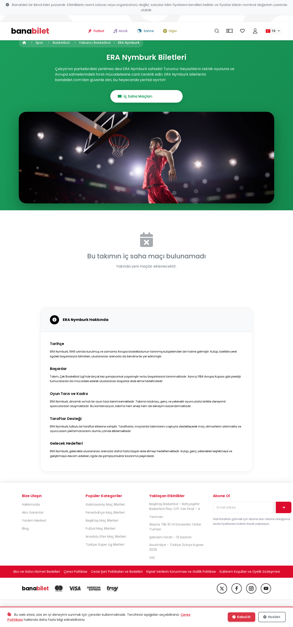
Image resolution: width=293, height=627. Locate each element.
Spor (39, 42)
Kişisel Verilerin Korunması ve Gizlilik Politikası (181, 572)
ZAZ (152, 558)
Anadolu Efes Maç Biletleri (106, 537)
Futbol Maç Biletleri (100, 529)
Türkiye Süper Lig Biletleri (105, 545)
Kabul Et (242, 617)
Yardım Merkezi (34, 521)
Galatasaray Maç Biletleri (105, 505)
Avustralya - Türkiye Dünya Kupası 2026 (176, 547)
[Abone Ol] (284, 508)
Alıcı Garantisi (32, 513)
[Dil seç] (272, 24)
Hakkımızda (31, 505)
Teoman (156, 517)
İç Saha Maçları (146, 96)
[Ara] (216, 24)
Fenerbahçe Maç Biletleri (105, 513)
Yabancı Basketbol (95, 42)
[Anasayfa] (24, 42)
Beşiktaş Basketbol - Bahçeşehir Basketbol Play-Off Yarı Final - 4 (174, 507)
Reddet (271, 617)
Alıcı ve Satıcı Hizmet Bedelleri (36, 572)
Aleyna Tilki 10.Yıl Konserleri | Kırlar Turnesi (175, 527)
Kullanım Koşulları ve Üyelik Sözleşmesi (250, 572)
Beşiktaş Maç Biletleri (102, 521)
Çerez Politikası (75, 572)
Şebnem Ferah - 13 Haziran (170, 537)
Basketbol (61, 42)
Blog (25, 529)
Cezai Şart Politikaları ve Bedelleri (117, 572)
